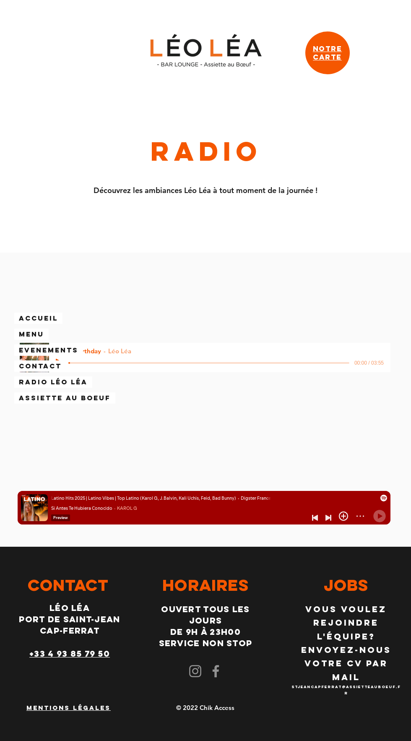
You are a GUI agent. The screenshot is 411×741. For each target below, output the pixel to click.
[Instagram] (195, 671)
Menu (31, 334)
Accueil (38, 318)
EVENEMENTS (48, 350)
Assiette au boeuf (65, 398)
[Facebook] (216, 671)
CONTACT (40, 366)
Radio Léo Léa (53, 382)
